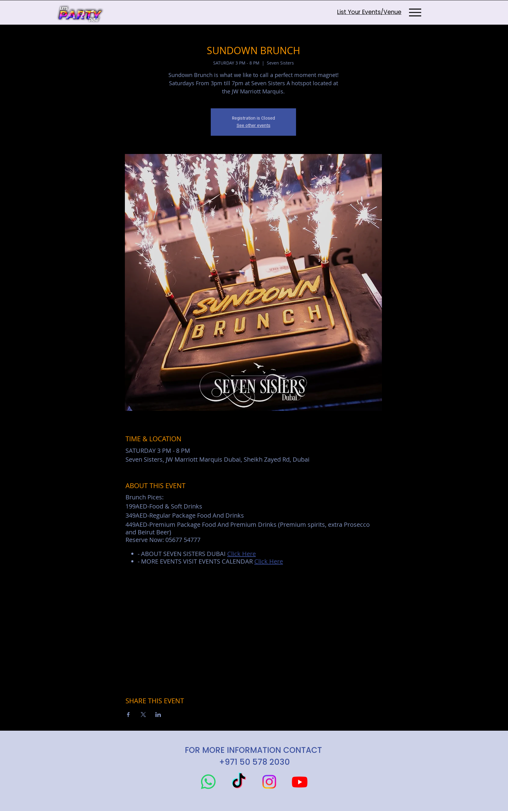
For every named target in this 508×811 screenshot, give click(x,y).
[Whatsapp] (208, 782)
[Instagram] (269, 782)
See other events (253, 125)
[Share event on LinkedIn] (158, 714)
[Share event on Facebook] (128, 714)
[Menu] (415, 12)
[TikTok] (239, 782)
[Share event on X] (143, 714)
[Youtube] (300, 782)
